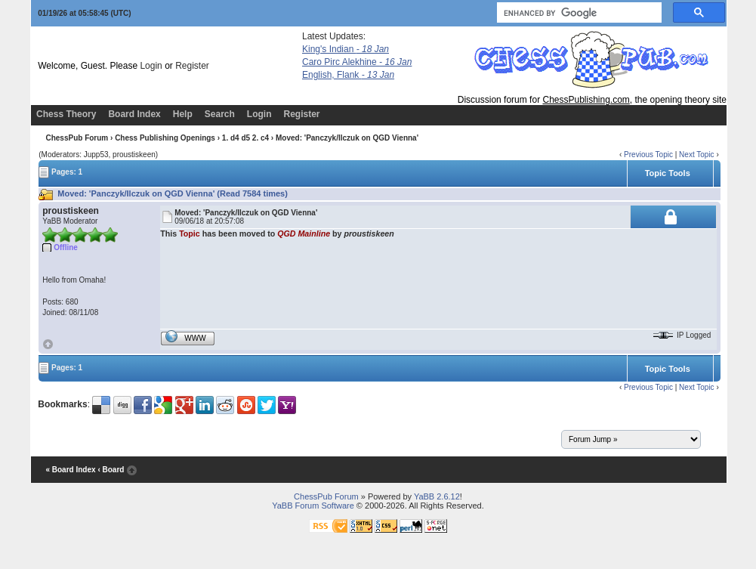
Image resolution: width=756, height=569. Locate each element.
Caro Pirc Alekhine (357, 62)
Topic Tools (667, 173)
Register (192, 65)
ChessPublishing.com (585, 99)
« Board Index (70, 469)
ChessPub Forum (76, 138)
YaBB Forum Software (313, 505)
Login (151, 65)
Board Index (134, 114)
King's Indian (345, 49)
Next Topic (696, 154)
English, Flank (348, 75)
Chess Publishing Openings (165, 138)
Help (183, 114)
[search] (578, 13)
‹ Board (110, 469)
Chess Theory (66, 114)
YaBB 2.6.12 (437, 496)
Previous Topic (648, 154)
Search (220, 114)
